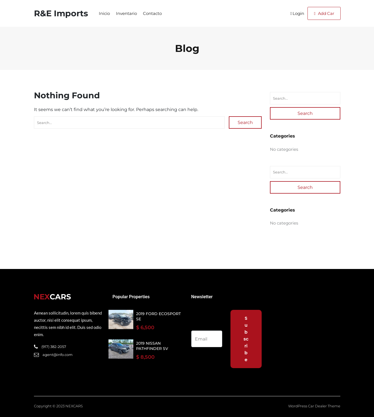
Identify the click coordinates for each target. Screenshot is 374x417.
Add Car (324, 13)
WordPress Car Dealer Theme (314, 406)
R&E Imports (61, 13)
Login (297, 13)
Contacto (152, 13)
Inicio (104, 13)
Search (245, 122)
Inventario (126, 13)
